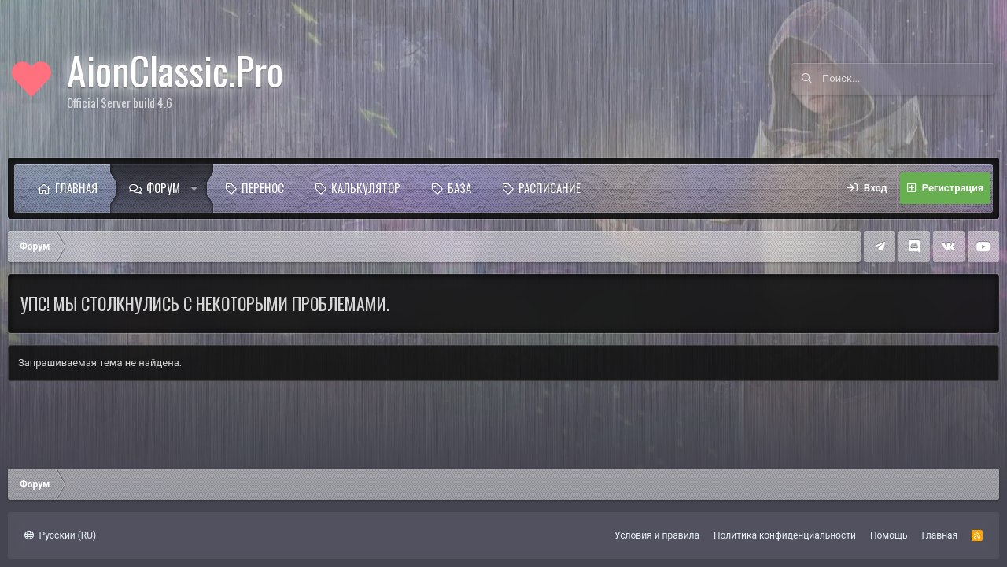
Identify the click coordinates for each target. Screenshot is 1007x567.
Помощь (889, 535)
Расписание (549, 187)
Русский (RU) (60, 535)
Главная (76, 187)
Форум (163, 187)
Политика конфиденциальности (785, 535)
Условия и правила (656, 535)
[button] (198, 188)
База (459, 187)
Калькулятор (365, 187)
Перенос (263, 187)
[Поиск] (908, 78)
